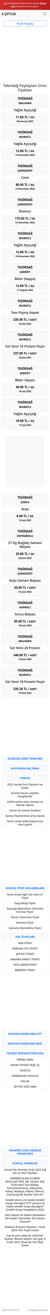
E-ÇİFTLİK (9, 14)
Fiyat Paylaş (25, 23)
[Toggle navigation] (44, 13)
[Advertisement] (25, 53)
